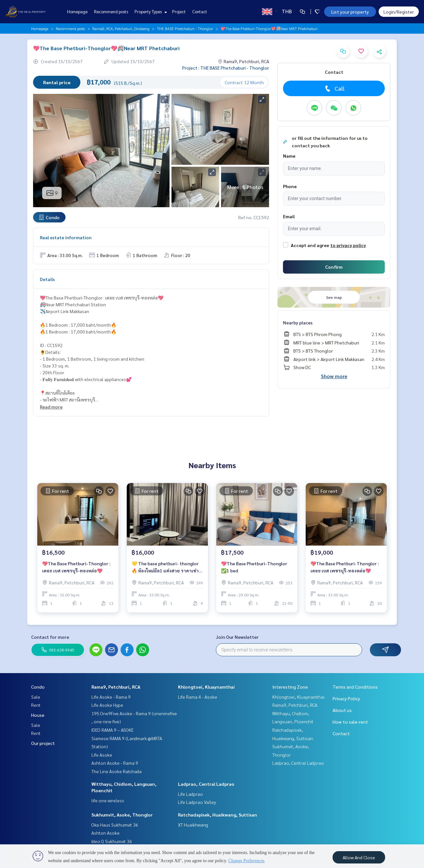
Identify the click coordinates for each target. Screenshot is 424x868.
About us (342, 710)
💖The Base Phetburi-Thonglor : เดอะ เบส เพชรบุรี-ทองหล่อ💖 (76, 567)
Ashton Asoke (105, 833)
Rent (36, 705)
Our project (43, 743)
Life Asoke (101, 755)
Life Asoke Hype (107, 705)
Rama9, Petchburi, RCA (115, 687)
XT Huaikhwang (193, 825)
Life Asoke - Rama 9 (111, 697)
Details (47, 279)
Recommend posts (111, 11)
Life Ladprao (190, 794)
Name (289, 156)
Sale (35, 697)
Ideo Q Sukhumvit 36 (111, 841)
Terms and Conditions (355, 687)
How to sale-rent (350, 722)
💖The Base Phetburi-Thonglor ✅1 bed (254, 567)
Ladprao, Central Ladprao (206, 784)
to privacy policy (348, 245)
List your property (350, 12)
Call (334, 88)
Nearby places (297, 322)
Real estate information (65, 237)
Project (179, 11)
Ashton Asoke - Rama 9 (114, 763)
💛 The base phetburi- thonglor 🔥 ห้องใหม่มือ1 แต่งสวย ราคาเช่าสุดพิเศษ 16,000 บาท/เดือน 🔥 (165, 567)
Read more (51, 407)
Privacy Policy (346, 698)
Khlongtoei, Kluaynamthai (206, 687)
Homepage (77, 11)
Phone (290, 186)
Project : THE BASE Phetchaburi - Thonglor (225, 68)
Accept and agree (310, 245)
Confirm (334, 267)
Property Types (150, 11)
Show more (334, 376)
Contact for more (50, 637)
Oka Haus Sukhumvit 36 (114, 825)
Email (289, 216)
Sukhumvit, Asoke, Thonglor (122, 814)
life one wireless (107, 800)
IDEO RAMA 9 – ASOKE (112, 730)
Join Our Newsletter (237, 637)
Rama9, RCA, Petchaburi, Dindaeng (120, 28)
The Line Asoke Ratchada (116, 771)
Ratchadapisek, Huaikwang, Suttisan (217, 814)
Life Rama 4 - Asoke (197, 697)
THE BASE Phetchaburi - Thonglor (185, 28)
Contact (199, 11)
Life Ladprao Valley (197, 802)
